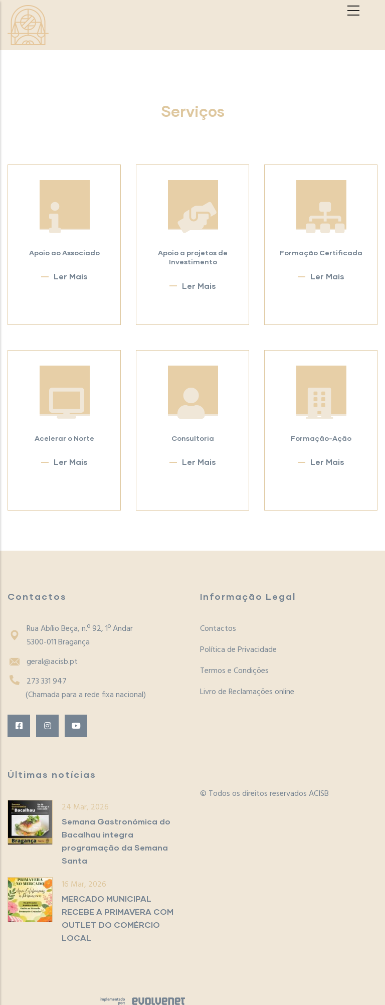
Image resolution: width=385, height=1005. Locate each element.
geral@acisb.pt (43, 661)
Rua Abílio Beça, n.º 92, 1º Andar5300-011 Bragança (70, 635)
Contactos (218, 628)
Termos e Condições (234, 671)
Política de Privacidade (238, 649)
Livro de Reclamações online (247, 692)
